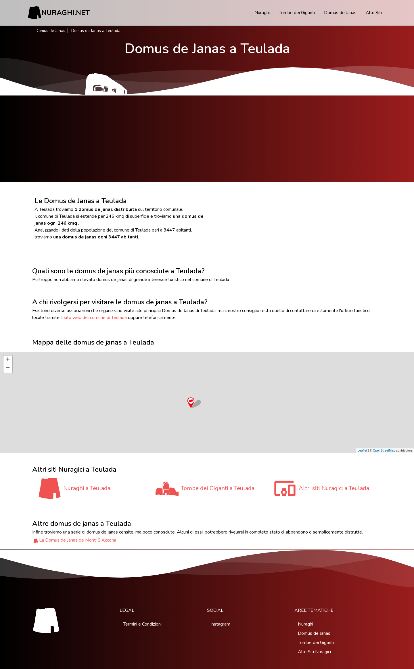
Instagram (220, 624)
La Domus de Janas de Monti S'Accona (77, 540)
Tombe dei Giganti (297, 12)
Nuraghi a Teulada (86, 488)
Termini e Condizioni (142, 624)
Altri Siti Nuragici (314, 652)
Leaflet (362, 450)
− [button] (8, 368)
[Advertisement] (206, 138)
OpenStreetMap (384, 450)
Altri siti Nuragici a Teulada (334, 488)
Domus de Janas (340, 12)
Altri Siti (374, 12)
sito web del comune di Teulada (95, 317)
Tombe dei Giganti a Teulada (217, 488)
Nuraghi (262, 12)
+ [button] (8, 359)
